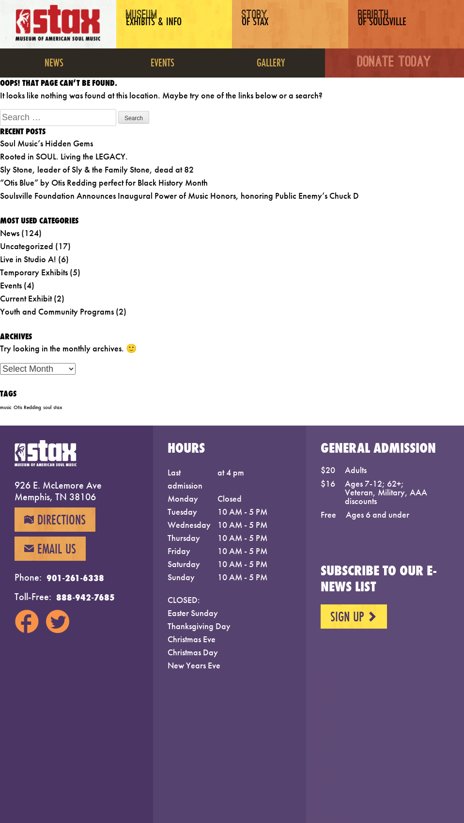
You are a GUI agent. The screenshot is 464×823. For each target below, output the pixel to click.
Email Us (50, 558)
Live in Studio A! (28, 259)
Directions (55, 524)
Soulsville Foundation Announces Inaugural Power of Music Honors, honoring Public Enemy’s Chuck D (179, 195)
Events (162, 62)
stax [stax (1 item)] (57, 407)
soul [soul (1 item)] (47, 407)
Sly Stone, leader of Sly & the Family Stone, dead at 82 (97, 169)
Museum (158, 25)
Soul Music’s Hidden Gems (46, 143)
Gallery (271, 62)
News (54, 62)
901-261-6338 (75, 587)
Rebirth (390, 25)
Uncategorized (26, 246)
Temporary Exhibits (34, 272)
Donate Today (394, 63)
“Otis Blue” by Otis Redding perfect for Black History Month (104, 182)
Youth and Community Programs (57, 311)
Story (268, 25)
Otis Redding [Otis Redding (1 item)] (27, 407)
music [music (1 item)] (6, 407)
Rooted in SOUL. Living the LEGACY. (64, 156)
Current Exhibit (26, 298)
